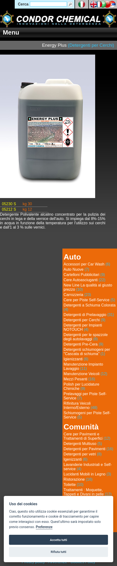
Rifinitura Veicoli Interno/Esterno (80, 405)
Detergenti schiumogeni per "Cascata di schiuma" (87, 351)
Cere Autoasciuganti (84, 280)
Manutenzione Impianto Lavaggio (83, 366)
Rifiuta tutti (58, 552)
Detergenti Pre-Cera (83, 344)
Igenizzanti (76, 459)
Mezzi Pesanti (79, 379)
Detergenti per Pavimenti (88, 449)
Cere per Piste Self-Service (89, 300)
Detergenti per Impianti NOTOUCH (83, 327)
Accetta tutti (58, 540)
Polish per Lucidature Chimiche (81, 386)
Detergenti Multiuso (83, 444)
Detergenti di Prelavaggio (89, 315)
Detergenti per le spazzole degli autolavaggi (86, 337)
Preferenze (44, 527)
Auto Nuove (76, 269)
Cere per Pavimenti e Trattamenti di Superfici (87, 436)
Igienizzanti (76, 359)
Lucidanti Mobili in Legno (87, 474)
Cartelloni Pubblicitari (84, 275)
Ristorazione (78, 479)
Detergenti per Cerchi (84, 320)
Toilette (74, 485)
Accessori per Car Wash (87, 264)
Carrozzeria (77, 295)
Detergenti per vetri (83, 454)
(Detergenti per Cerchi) (91, 45)
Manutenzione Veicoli (85, 374)
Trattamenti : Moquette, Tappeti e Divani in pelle (88, 492)
